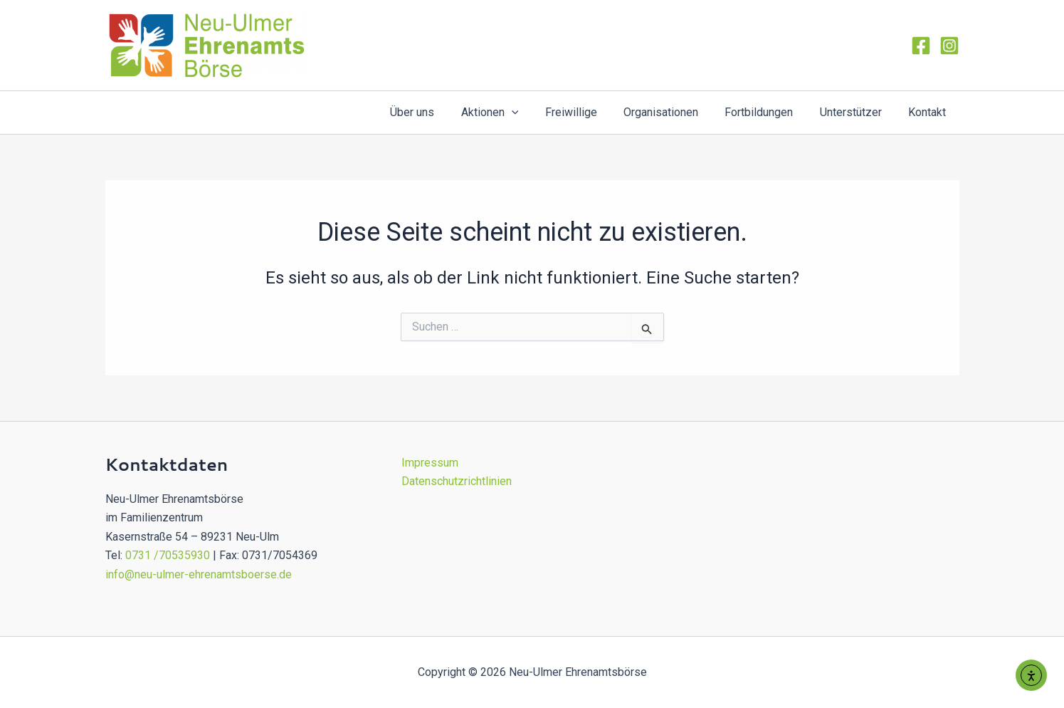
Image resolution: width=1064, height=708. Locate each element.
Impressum (429, 462)
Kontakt (929, 112)
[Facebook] (921, 46)
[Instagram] (949, 46)
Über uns (437, 112)
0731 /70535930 (167, 555)
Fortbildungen (768, 112)
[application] (532, 112)
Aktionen (510, 112)
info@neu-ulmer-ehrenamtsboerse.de (198, 574)
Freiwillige (588, 112)
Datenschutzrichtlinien (456, 481)
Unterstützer (856, 112)
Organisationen (674, 112)
